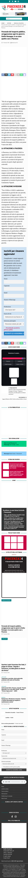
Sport (14, 480)
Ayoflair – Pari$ (9, 717)
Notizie (9, 23)
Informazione (4, 793)
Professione (7, 307)
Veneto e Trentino (19, 364)
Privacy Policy (13, 876)
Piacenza (8, 361)
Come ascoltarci (4, 791)
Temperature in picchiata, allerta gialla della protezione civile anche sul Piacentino (12, 679)
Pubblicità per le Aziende (6, 796)
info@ (9, 856)
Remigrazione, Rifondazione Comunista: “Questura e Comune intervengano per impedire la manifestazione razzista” (13, 700)
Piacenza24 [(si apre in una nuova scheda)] (19, 453)
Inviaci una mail (19, 723)
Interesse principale (10, 321)
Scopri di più (7, 858)
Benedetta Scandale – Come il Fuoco (15, 712)
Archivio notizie (4, 789)
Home (2, 786)
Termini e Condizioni (20, 876)
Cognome (7, 286)
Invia (17, 444)
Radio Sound (12, 453)
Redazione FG (15, 42)
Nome (5, 279)
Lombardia (20, 361)
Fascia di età (7, 314)
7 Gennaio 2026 (6, 42)
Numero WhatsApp (9, 300)
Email (5, 293)
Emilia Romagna (8, 364)
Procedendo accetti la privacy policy (12, 329)
